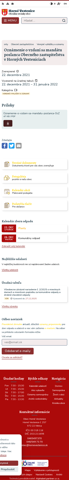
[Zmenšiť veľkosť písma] (54, 4)
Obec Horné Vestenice (43, 468)
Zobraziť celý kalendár (13, 232)
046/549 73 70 (34, 427)
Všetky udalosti (10, 255)
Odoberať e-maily (17, 337)
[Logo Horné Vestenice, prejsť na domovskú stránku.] (34, 12)
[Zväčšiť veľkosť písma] (58, 4)
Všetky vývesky (10, 292)
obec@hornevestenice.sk (34, 431)
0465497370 (34, 424)
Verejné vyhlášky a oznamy (16, 79)
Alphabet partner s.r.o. (48, 464)
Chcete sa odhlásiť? (12, 343)
